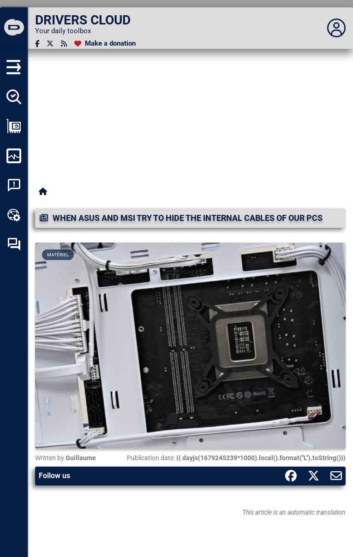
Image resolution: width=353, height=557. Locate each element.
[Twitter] (50, 43)
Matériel (58, 254)
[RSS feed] (64, 43)
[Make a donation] (105, 43)
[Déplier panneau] (336, 28)
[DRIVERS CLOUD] (13, 28)
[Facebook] (37, 43)
